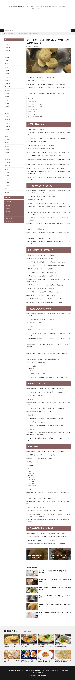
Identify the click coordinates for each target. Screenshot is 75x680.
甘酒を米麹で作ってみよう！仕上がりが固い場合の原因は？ (55, 580)
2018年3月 (7, 149)
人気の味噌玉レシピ (33, 114)
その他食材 (37, 6)
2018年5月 (7, 142)
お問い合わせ (62, 6)
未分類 (7, 215)
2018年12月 (7, 119)
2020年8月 (7, 57)
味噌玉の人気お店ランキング (35, 109)
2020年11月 (7, 47)
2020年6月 (7, 63)
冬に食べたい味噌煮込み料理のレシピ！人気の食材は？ (29, 645)
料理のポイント (21, 6)
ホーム (8, 670)
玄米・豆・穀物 (29, 6)
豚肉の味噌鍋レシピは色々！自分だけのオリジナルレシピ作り (46, 645)
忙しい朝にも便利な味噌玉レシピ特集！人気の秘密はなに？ (28, 33)
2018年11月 (7, 123)
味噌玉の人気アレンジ (33, 111)
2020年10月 (7, 50)
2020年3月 (7, 73)
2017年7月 (7, 175)
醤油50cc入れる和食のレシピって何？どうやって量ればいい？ (54, 597)
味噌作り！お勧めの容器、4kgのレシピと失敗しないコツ (54, 605)
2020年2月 (7, 77)
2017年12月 (7, 159)
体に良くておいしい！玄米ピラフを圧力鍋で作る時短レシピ (46, 660)
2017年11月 (7, 162)
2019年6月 (7, 100)
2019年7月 (7, 96)
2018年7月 (7, 136)
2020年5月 (7, 67)
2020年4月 (7, 70)
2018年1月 (7, 156)
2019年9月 (7, 93)
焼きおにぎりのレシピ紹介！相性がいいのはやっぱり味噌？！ (29, 660)
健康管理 (15, 6)
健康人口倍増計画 (42, 675)
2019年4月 (7, 106)
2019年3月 (7, 110)
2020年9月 (7, 54)
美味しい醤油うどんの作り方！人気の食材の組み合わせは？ (55, 588)
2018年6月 (7, 139)
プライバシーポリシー (37, 8)
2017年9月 (7, 169)
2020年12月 (7, 44)
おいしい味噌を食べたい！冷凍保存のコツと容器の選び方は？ (55, 613)
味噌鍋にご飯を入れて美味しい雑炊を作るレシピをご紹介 (12, 645)
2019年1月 (7, 116)
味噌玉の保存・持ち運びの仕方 (35, 106)
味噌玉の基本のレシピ (33, 101)
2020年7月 (7, 60)
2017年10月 (7, 165)
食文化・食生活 (44, 6)
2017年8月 (7, 172)
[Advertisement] (37, 20)
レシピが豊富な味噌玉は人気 (35, 104)
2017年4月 (7, 185)
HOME (10, 6)
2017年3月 (7, 189)
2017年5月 (7, 182)
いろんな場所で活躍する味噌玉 (35, 117)
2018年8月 (7, 133)
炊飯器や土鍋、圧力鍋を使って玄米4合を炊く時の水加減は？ (63, 660)
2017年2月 (7, 192)
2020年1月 (7, 80)
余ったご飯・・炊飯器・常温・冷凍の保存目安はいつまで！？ (54, 572)
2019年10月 (7, 90)
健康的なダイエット (53, 6)
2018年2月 (7, 152)
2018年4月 (7, 146)
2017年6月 (7, 179)
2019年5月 (7, 103)
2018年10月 (7, 126)
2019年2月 (7, 113)
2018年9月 (7, 129)
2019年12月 (7, 83)
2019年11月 (7, 86)
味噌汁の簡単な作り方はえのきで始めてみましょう (12, 660)
